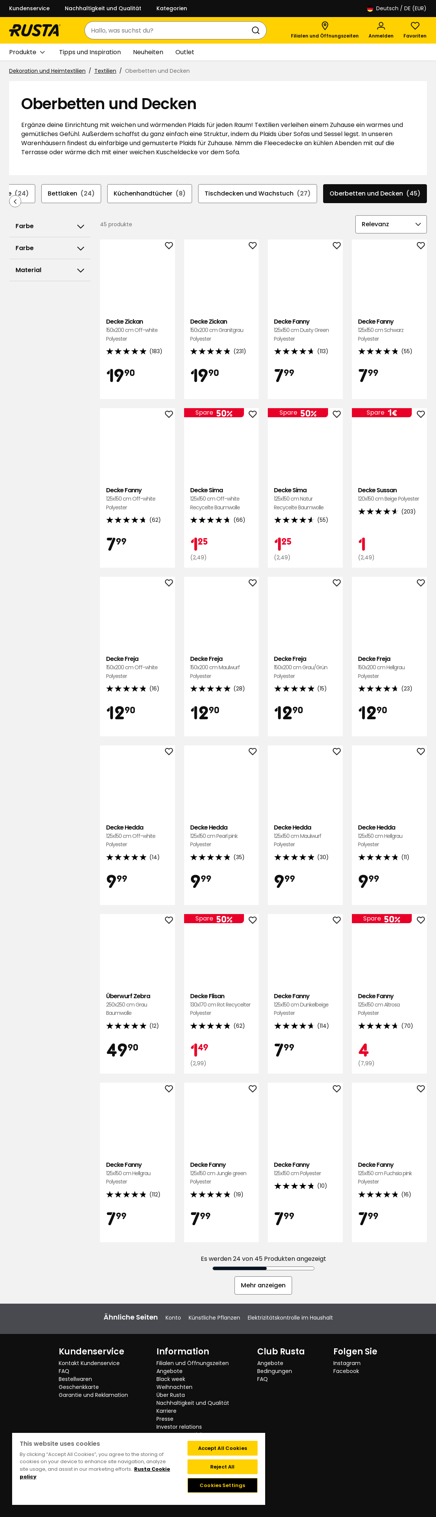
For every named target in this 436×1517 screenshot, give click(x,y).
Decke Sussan (389, 494)
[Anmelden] (381, 30)
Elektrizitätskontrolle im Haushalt (290, 1317)
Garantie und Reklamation (93, 1395)
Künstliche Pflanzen (214, 1317)
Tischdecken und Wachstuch (258, 193)
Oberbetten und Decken (375, 193)
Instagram (347, 1363)
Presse (164, 1419)
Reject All (222, 1466)
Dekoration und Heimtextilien (47, 71)
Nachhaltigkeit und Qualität (103, 8)
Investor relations (179, 1427)
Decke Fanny (305, 330)
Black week (170, 1379)
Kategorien (171, 8)
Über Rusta (170, 1395)
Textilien (105, 71)
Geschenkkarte (79, 1387)
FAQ (64, 1371)
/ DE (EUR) (397, 9)
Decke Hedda (137, 836)
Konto (173, 1317)
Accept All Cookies (222, 1448)
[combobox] (168, 30)
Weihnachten (174, 1387)
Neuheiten (148, 52)
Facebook (346, 1371)
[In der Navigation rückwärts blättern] (15, 201)
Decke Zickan (137, 330)
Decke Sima (221, 499)
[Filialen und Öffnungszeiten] (325, 30)
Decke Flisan (221, 1005)
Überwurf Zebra (137, 1005)
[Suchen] (257, 30)
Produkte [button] (27, 52)
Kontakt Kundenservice (89, 1363)
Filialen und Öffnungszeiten (192, 1363)
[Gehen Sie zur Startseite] (35, 30)
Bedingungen (274, 1371)
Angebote (169, 1371)
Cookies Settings (222, 1485)
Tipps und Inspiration (90, 52)
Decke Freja (137, 667)
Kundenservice (29, 8)
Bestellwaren (75, 1379)
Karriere (166, 1411)
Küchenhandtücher (150, 193)
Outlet (184, 52)
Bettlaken (71, 193)
